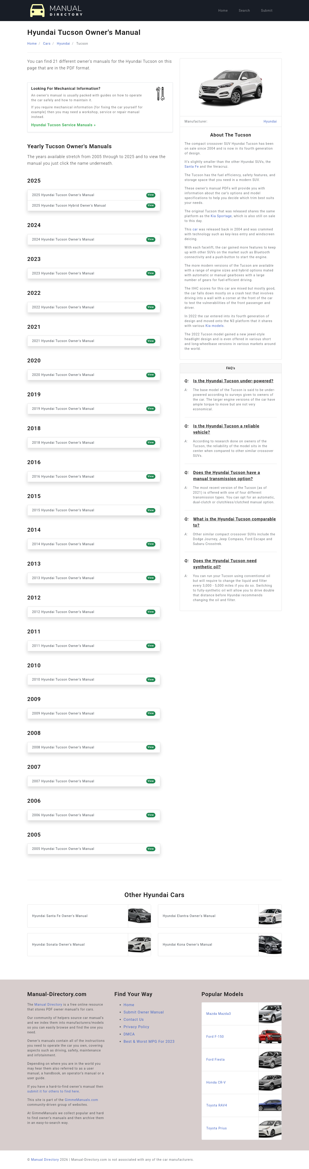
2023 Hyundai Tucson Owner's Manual (93, 273)
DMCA (129, 1034)
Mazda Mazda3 (243, 1013)
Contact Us (134, 1019)
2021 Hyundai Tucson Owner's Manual (93, 341)
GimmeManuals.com (81, 1100)
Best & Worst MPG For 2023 (149, 1041)
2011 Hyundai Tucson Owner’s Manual (93, 645)
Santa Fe (192, 166)
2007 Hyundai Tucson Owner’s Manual (93, 781)
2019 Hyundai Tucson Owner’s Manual (93, 408)
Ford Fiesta (243, 1059)
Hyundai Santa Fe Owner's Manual (91, 916)
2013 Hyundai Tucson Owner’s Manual (93, 578)
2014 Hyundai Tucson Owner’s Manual (93, 544)
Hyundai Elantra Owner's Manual (222, 916)
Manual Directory (48, 1004)
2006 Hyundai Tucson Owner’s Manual (93, 815)
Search (244, 10)
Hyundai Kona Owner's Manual (222, 944)
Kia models (215, 326)
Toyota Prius (243, 1128)
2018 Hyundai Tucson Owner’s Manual (93, 442)
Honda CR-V (243, 1082)
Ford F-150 (243, 1036)
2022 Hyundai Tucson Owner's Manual (93, 307)
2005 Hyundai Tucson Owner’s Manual (93, 849)
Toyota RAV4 (243, 1105)
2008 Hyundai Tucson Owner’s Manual (93, 747)
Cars (47, 43)
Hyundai (63, 43)
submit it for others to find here (53, 1091)
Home (223, 10)
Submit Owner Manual (144, 1012)
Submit (267, 10)
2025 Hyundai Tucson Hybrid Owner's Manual (93, 205)
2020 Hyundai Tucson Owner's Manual (93, 375)
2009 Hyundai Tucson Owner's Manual (93, 713)
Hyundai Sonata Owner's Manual (91, 944)
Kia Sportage (221, 216)
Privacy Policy (136, 1027)
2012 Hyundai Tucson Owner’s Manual (93, 612)
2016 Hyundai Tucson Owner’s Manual (93, 476)
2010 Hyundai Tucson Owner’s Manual (93, 679)
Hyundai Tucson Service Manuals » (63, 125)
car (195, 229)
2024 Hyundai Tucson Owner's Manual (93, 239)
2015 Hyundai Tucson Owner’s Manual (93, 510)
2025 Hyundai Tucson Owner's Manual (93, 195)
